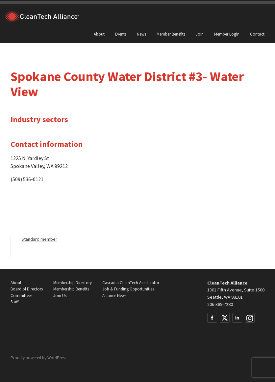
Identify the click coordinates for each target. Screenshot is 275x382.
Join (200, 34)
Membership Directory (72, 283)
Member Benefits (171, 34)
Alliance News (114, 295)
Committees (21, 295)
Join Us (59, 295)
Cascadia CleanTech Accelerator (130, 283)
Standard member (39, 239)
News (141, 34)
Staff (14, 302)
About (99, 34)
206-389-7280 (220, 304)
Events (120, 34)
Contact (257, 34)
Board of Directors (27, 289)
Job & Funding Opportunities (128, 289)
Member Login (226, 34)
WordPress (56, 358)
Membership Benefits (71, 289)
